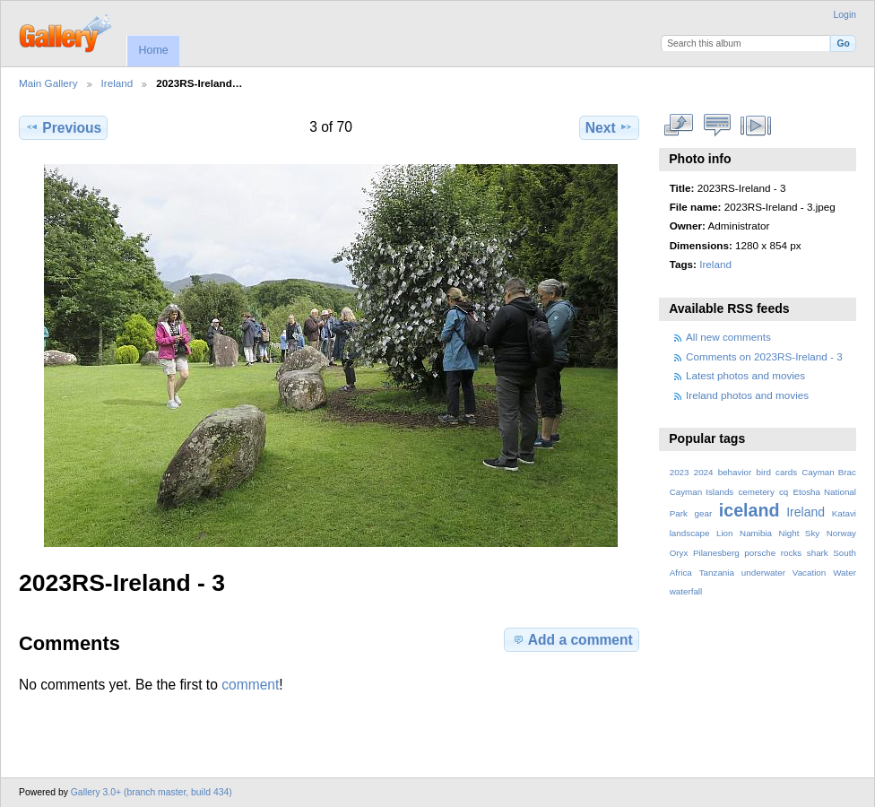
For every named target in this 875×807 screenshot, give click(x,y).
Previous (63, 127)
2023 (679, 472)
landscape (690, 533)
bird (764, 472)
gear (704, 513)
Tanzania (716, 572)
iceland (749, 510)
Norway (841, 533)
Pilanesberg (716, 553)
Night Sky (799, 533)
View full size (679, 125)
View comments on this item (717, 125)
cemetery (756, 492)
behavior (735, 472)
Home (153, 50)
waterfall (686, 591)
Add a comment (572, 639)
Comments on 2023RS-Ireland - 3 (764, 356)
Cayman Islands (702, 492)
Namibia (756, 533)
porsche (759, 553)
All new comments (728, 337)
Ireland (117, 83)
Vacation (809, 572)
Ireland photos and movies (747, 395)
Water (844, 572)
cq (783, 492)
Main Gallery (48, 83)
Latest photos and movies (745, 375)
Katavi (844, 513)
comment (250, 684)
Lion (724, 533)
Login (845, 15)
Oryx (679, 553)
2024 (704, 472)
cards (786, 472)
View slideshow (756, 125)
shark (817, 553)
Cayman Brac (828, 472)
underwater (763, 572)
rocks (791, 553)
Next (609, 127)
